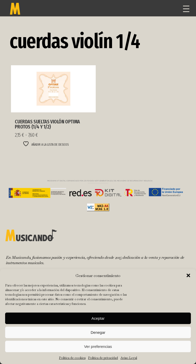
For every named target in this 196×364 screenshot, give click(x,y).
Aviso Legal (128, 358)
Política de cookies (72, 358)
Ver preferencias (98, 346)
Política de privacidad (103, 358)
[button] (188, 275)
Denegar (98, 332)
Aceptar (98, 318)
